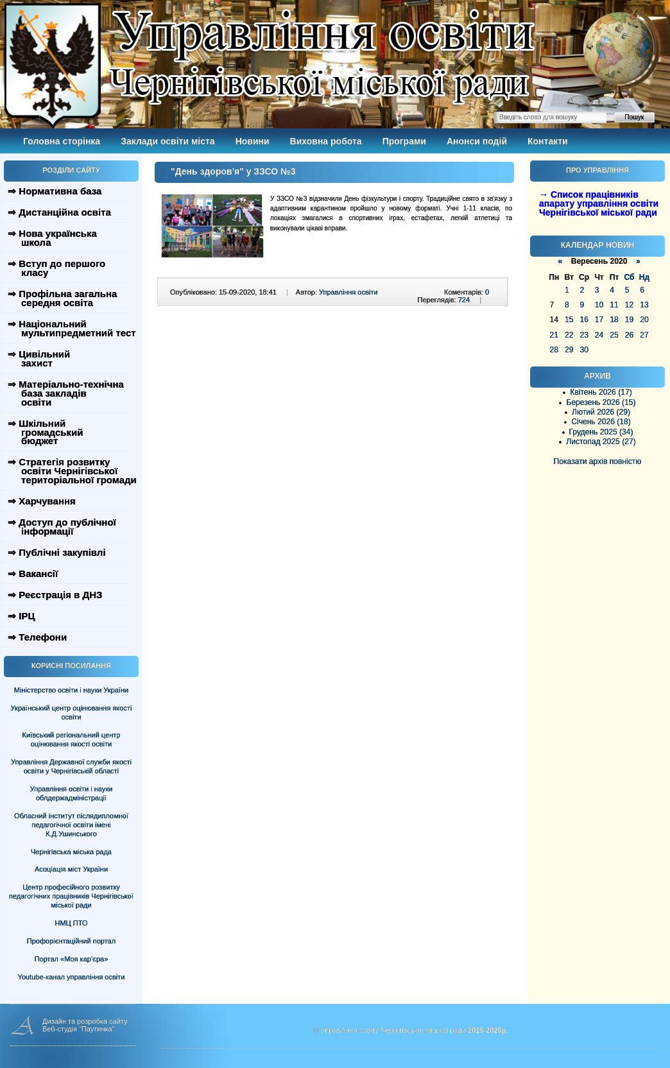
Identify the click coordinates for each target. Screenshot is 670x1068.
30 (584, 349)
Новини (253, 141)
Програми (404, 141)
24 (599, 335)
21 (554, 335)
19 (629, 319)
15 (569, 319)
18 (614, 319)
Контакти (548, 141)
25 (614, 335)
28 (554, 349)
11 (614, 304)
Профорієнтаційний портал (71, 941)
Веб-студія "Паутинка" (78, 1029)
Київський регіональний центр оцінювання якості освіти (71, 739)
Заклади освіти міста (167, 141)
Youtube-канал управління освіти (71, 977)
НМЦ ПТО (71, 923)
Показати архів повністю (598, 461)
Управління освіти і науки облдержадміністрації (71, 793)
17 (599, 319)
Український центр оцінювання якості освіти (71, 712)
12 (629, 304)
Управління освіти (348, 292)
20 (644, 319)
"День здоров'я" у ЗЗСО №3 (233, 171)
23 (584, 335)
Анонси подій (477, 141)
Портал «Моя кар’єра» (71, 959)
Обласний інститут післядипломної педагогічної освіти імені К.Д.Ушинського (71, 825)
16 (584, 319)
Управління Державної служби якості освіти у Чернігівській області (71, 766)
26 (629, 335)
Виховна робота (326, 141)
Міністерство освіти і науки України (71, 690)
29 (569, 349)
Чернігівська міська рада (71, 852)
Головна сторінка (61, 141)
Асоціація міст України (71, 869)
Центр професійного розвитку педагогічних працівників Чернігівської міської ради (71, 896)
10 (599, 304)
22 (569, 335)
